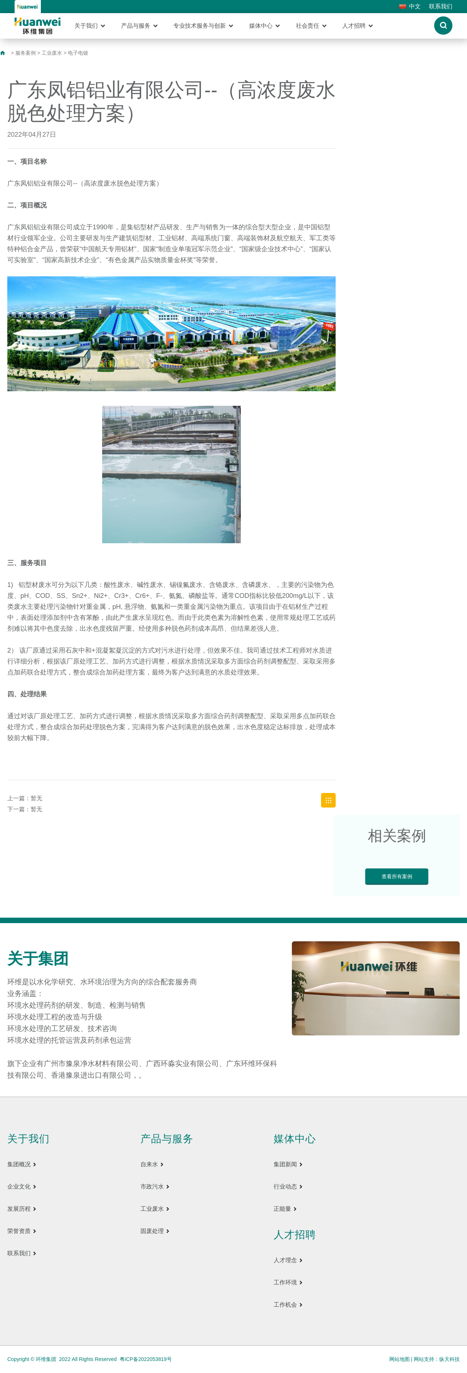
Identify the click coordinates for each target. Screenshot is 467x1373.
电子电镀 (78, 53)
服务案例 (25, 53)
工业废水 (52, 53)
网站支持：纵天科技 (437, 1359)
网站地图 (399, 1359)
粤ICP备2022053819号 (146, 1359)
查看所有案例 (397, 876)
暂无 (36, 798)
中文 (415, 6)
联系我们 (440, 6)
